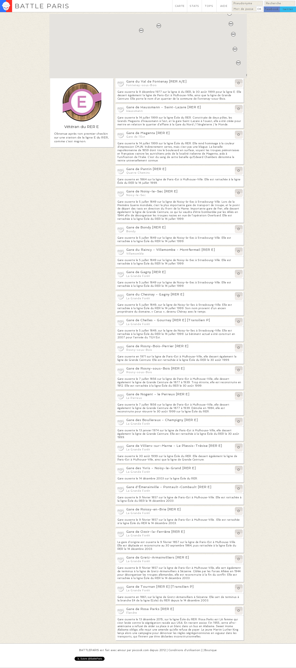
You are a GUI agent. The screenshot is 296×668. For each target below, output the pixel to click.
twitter (288, 9)
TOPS (209, 5)
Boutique (210, 650)
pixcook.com (140, 650)
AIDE (223, 5)
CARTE (180, 5)
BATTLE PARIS (42, 6)
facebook (272, 9)
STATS (194, 5)
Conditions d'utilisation (184, 650)
